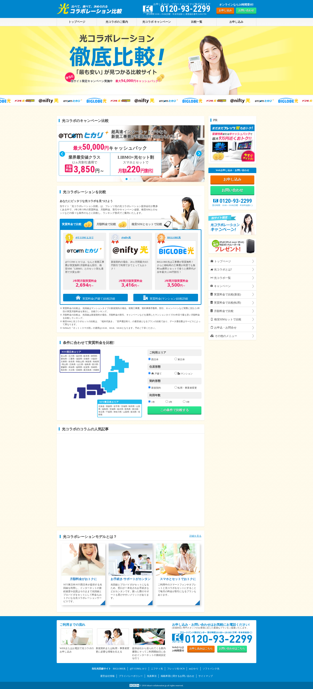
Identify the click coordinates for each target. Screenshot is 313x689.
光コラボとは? (221, 269)
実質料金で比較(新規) (225, 294)
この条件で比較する (174, 410)
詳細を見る (195, 536)
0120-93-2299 (232, 201)
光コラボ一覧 (220, 277)
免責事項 (151, 676)
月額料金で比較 (222, 311)
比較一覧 (196, 21)
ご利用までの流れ (72, 624)
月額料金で (106, 224)
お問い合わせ (246, 10)
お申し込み (225, 10)
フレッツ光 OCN (176, 668)
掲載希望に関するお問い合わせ (177, 676)
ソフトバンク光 (211, 668)
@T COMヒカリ (138, 668)
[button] (127, 179)
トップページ (220, 261)
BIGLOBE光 (119, 668)
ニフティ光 (157, 668)
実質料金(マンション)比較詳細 (165, 297)
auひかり (193, 668)
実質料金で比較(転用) (225, 302)
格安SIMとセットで (147, 224)
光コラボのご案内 (117, 21)
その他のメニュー (223, 336)
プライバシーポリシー (131, 676)
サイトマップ (205, 676)
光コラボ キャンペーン (156, 21)
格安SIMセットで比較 (225, 319)
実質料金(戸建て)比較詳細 (95, 297)
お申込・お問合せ (223, 327)
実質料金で (71, 224)
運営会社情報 (107, 676)
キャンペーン (220, 286)
